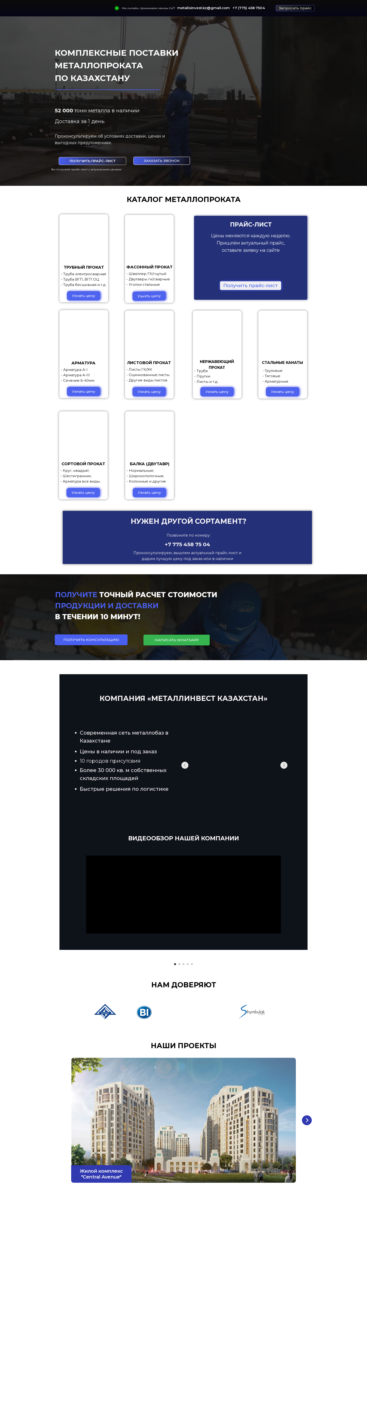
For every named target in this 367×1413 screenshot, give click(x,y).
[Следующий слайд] (296, 1021)
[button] (295, 8)
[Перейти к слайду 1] (175, 1093)
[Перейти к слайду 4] (188, 1093)
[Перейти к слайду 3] (183, 1093)
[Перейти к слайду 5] (192, 1093)
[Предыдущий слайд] (71, 1021)
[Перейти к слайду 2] (179, 1093)
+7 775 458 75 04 (187, 544)
